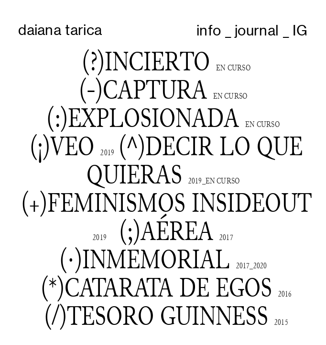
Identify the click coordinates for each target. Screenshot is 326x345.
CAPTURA (155, 90)
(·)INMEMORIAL (144, 259)
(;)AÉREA (176, 232)
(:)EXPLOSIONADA (142, 118)
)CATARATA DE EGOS (164, 287)
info (208, 30)
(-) (91, 90)
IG (300, 30)
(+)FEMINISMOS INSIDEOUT (166, 203)
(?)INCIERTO (143, 61)
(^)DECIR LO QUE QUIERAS (195, 160)
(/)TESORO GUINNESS (156, 316)
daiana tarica (60, 29)
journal (257, 30)
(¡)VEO (62, 146)
